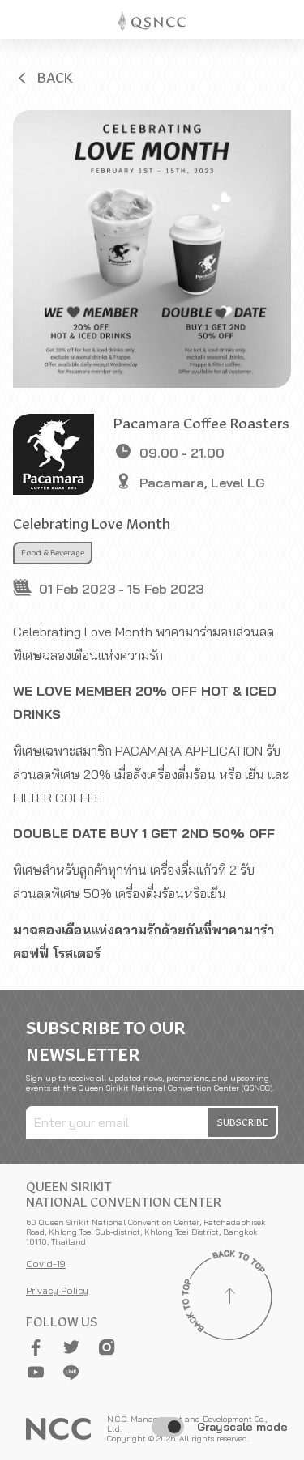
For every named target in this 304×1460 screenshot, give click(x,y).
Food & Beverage (52, 553)
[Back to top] (229, 1298)
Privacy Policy (57, 1290)
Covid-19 (46, 1264)
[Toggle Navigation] (284, 19)
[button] (44, 78)
